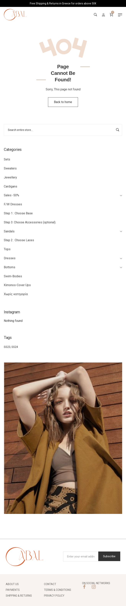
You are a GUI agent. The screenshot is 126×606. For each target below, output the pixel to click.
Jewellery (10, 177)
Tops (7, 249)
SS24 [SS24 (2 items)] (14, 346)
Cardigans (10, 186)
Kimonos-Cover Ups (17, 285)
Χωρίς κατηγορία (16, 294)
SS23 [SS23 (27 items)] (7, 346)
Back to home (63, 102)
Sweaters (10, 168)
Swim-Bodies (13, 276)
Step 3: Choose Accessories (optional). (30, 222)
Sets (7, 159)
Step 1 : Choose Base (18, 213)
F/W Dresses (13, 204)
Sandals (9, 231)
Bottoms (9, 267)
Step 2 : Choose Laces (19, 240)
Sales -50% (11, 195)
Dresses (9, 258)
